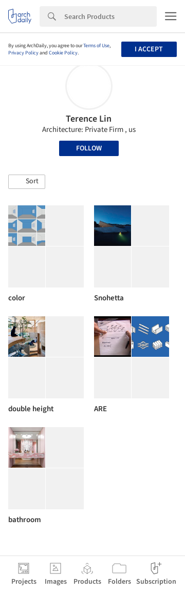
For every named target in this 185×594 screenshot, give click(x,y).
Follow (89, 148)
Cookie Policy (63, 52)
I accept (149, 49)
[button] (26, 182)
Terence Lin (89, 118)
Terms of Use (96, 45)
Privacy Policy (23, 52)
